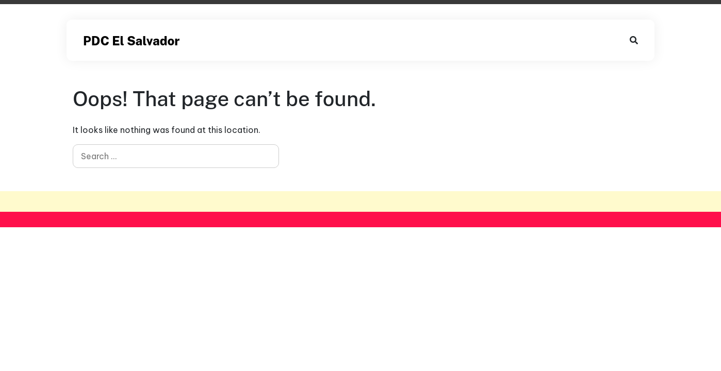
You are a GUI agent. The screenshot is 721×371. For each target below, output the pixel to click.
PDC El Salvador (131, 40)
